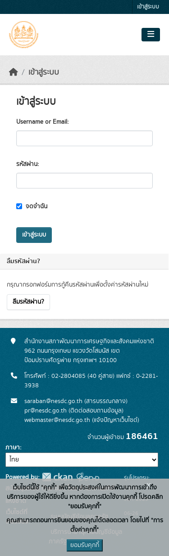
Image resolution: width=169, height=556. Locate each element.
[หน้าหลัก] (13, 72)
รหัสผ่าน (26, 164)
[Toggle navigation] (151, 34)
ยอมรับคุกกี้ (84, 545)
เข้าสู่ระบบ (148, 7)
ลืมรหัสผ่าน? (28, 301)
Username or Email (41, 121)
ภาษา (12, 447)
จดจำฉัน (31, 206)
